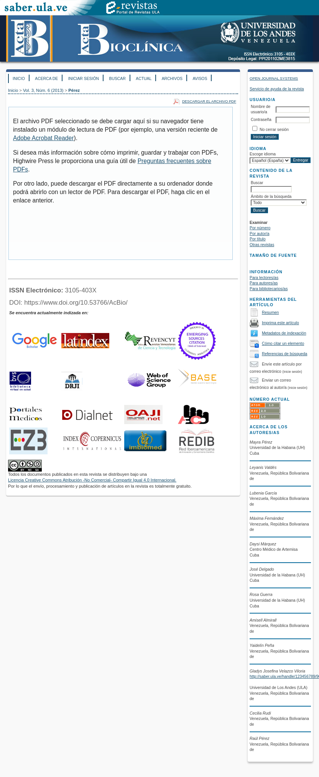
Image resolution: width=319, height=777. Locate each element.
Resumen (270, 312)
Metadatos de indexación (284, 333)
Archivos (172, 79)
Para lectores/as (264, 278)
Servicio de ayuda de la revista (277, 89)
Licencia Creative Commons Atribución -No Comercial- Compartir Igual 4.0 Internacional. (92, 480)
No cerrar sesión (274, 129)
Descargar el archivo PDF (209, 101)
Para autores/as (264, 283)
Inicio (19, 79)
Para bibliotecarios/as (269, 289)
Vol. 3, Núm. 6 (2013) (43, 90)
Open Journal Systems (274, 78)
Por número (260, 228)
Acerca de (46, 79)
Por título (258, 239)
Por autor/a (259, 234)
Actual (143, 79)
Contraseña (261, 120)
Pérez (74, 90)
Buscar (117, 79)
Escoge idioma (263, 154)
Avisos (199, 79)
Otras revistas (262, 245)
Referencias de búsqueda (284, 354)
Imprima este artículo (280, 323)
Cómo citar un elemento (283, 343)
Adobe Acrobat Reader (43, 138)
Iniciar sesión (83, 79)
